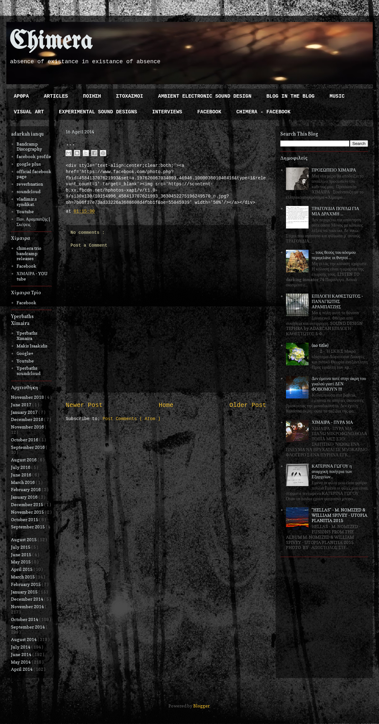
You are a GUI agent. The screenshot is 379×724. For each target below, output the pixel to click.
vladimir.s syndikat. (27, 201)
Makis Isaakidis (32, 345)
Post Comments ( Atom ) (132, 418)
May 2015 (21, 561)
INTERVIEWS (167, 112)
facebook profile (34, 156)
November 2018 (28, 397)
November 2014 (28, 606)
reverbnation (30, 184)
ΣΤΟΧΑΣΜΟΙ (129, 96)
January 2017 (25, 412)
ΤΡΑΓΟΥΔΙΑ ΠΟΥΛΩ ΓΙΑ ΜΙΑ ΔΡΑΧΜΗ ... (335, 211)
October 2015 (25, 519)
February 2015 (26, 584)
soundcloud (28, 191)
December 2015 (27, 504)
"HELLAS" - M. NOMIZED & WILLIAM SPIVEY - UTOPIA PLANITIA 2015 (339, 515)
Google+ (25, 353)
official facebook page (34, 174)
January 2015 (25, 591)
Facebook (26, 266)
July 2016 (21, 467)
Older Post (247, 405)
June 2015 (21, 554)
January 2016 (25, 497)
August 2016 (24, 459)
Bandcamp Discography (29, 146)
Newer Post (84, 405)
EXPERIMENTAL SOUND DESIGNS (98, 112)
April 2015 (22, 569)
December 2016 (27, 419)
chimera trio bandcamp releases (29, 253)
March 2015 (23, 576)
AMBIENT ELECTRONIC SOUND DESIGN (205, 96)
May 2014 (21, 662)
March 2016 (23, 482)
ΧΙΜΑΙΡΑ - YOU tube (32, 276)
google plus (29, 164)
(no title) (320, 345)
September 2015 (28, 526)
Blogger (201, 705)
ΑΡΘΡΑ (21, 96)
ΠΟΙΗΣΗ (92, 96)
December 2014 (27, 599)
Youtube (25, 211)
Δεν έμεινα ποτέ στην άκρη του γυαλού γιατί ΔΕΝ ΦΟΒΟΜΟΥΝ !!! (339, 384)
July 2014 (21, 647)
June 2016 (21, 474)
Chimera (50, 42)
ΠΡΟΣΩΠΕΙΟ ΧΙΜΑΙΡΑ (334, 169)
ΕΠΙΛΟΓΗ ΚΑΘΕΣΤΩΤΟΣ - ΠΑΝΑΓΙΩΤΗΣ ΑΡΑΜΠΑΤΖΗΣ (337, 301)
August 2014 (24, 639)
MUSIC (337, 96)
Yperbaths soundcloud (28, 370)
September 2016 (28, 447)
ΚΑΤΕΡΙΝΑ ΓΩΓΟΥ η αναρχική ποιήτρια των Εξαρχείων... (332, 471)
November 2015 (28, 512)
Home (165, 405)
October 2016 (25, 439)
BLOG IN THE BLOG (291, 96)
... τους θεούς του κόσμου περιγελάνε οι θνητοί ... (334, 254)
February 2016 (26, 489)
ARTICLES (56, 96)
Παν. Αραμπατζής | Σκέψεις (33, 221)
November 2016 (28, 426)
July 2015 (21, 547)
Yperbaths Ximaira (27, 335)
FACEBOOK (209, 112)
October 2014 (25, 619)
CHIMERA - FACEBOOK (263, 112)
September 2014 (28, 626)
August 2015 (24, 539)
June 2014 (21, 654)
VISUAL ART (29, 112)
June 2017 (21, 404)
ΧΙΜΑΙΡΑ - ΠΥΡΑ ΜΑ (332, 422)
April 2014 (22, 669)
